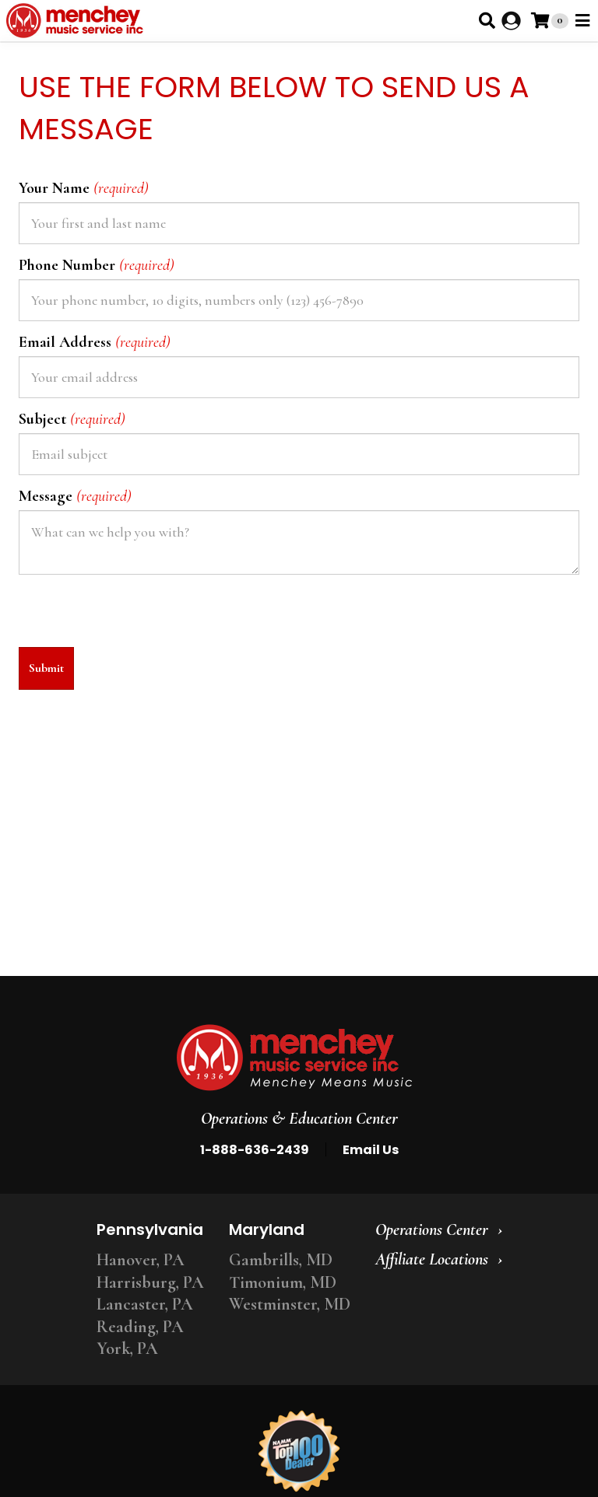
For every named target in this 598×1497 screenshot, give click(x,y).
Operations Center (431, 1229)
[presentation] (137, 616)
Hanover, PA (141, 1260)
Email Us (371, 1150)
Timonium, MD (282, 1282)
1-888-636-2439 (254, 1150)
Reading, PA (140, 1327)
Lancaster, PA (145, 1304)
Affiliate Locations (431, 1259)
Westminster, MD (289, 1304)
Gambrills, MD (280, 1260)
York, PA (127, 1348)
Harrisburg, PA (150, 1282)
